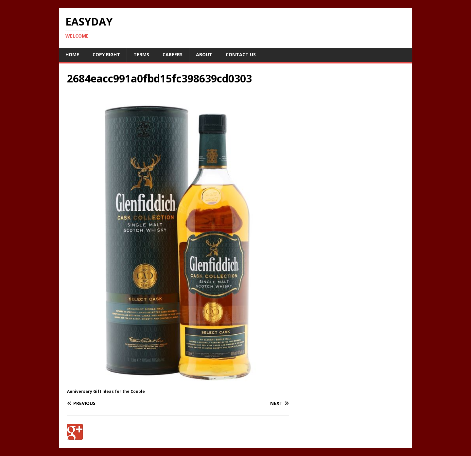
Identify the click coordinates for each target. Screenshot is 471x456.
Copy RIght (106, 54)
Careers (173, 54)
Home (72, 54)
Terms (141, 54)
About (204, 54)
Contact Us (241, 54)
